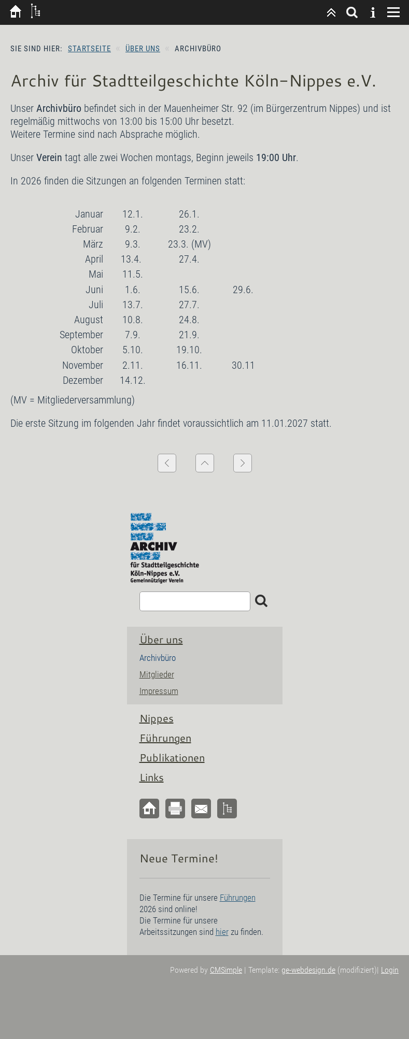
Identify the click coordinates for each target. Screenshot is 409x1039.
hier (222, 932)
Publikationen (172, 757)
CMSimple (226, 970)
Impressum (158, 691)
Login (390, 970)
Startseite (89, 48)
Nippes (156, 718)
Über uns (142, 48)
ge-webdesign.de (308, 970)
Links (151, 777)
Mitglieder (156, 674)
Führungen (165, 737)
